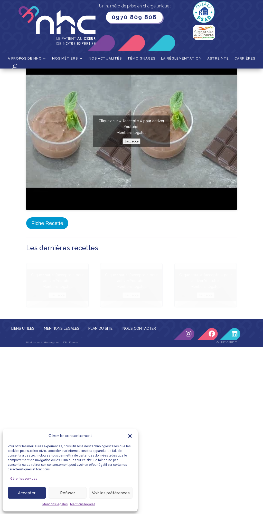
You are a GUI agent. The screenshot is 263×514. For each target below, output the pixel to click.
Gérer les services (23, 478)
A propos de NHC (24, 58)
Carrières (244, 58)
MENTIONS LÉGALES (61, 383)
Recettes (51, 76)
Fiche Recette (47, 277)
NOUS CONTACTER (139, 383)
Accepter (26, 493)
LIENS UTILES (22, 383)
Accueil (32, 76)
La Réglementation (181, 58)
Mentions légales (55, 504)
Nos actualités (105, 58)
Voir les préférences (111, 493)
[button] (130, 436)
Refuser (67, 493)
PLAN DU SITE (100, 383)
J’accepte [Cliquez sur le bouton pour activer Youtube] (131, 195)
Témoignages (141, 58)
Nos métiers (65, 58)
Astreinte (218, 58)
